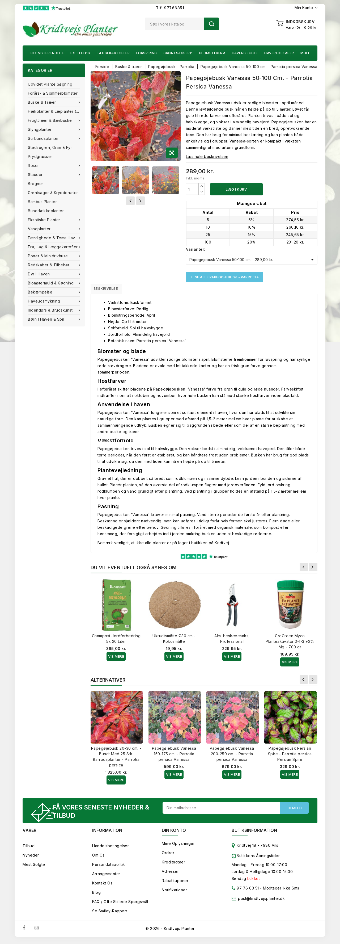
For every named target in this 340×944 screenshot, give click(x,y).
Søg (211, 24)
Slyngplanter (40, 129)
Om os (98, 858)
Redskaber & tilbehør (49, 265)
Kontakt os (102, 886)
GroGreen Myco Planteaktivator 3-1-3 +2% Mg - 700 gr (290, 643)
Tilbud (29, 849)
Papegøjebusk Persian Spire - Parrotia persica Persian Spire (290, 755)
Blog (96, 895)
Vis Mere (116, 658)
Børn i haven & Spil (46, 319)
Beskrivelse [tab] (109, 289)
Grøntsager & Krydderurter (53, 192)
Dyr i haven (39, 274)
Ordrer (168, 856)
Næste (313, 569)
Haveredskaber (279, 53)
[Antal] (192, 189)
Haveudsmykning (44, 301)
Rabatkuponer (175, 884)
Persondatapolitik (108, 867)
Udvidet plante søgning (50, 84)
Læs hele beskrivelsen (207, 156)
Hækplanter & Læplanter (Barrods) (56, 111)
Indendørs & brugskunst (51, 310)
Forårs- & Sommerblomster (53, 93)
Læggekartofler (113, 53)
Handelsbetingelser (110, 849)
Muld (305, 53)
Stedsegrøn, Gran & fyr (50, 147)
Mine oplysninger (178, 846)
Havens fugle (245, 53)
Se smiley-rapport (109, 914)
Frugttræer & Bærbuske (50, 120)
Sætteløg (80, 53)
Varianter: (195, 249)
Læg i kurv (236, 189)
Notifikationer (174, 893)
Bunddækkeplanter (46, 210)
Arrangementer (106, 877)
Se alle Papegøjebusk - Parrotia (224, 277)
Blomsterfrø (212, 53)
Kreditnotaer (173, 865)
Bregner (35, 183)
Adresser (170, 874)
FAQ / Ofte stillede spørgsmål (120, 905)
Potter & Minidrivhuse (48, 256)
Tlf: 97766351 (170, 8)
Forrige (304, 569)
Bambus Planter (42, 201)
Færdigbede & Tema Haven (54, 238)
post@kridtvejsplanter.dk (261, 901)
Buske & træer (42, 102)
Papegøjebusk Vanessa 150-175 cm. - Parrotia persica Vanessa (174, 755)
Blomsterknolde (47, 53)
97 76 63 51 (245, 892)
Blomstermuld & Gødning (51, 283)
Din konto (174, 833)
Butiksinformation (254, 833)
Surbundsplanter (44, 138)
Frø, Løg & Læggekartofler (53, 247)
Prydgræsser (40, 156)
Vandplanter (40, 228)
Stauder (36, 174)
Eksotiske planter (44, 219)
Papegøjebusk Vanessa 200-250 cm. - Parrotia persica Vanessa (232, 755)
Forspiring (146, 53)
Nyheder (31, 858)
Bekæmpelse (41, 292)
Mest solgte (34, 867)
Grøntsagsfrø (178, 53)
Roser (34, 165)
